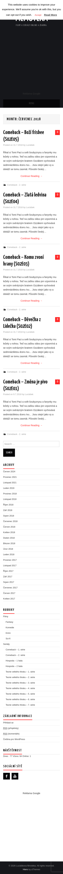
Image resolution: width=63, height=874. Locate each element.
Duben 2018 (9, 538)
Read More (50, 14)
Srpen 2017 (8, 582)
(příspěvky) (11, 728)
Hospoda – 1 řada (14, 661)
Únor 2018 (8, 549)
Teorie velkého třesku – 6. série (20, 699)
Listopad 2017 (9, 565)
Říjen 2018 (8, 505)
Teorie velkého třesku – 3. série (20, 683)
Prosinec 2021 (10, 477)
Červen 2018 (9, 527)
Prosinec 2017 (10, 560)
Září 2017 (7, 576)
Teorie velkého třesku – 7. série (20, 705)
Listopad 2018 (9, 499)
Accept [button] (38, 15)
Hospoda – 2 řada (14, 666)
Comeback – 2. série (15, 655)
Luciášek (30, 145)
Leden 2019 (8, 488)
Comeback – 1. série (15, 650)
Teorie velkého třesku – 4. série (20, 688)
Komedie (10, 627)
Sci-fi (8, 638)
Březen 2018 (9, 543)
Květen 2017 (9, 599)
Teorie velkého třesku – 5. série (20, 694)
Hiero (25, 869)
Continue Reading (32, 176)
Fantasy (9, 622)
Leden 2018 (8, 554)
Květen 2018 (9, 532)
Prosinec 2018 (10, 494)
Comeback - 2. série (16, 185)
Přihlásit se (8, 723)
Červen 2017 (9, 593)
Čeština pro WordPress (14, 739)
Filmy (5, 616)
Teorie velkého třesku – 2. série (20, 677)
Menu (31, 103)
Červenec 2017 (10, 588)
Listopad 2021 (9, 482)
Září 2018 (7, 510)
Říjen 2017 (8, 571)
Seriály (6, 644)
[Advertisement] (31, 58)
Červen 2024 (9, 471)
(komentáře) (11, 734)
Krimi (8, 633)
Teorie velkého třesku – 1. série (20, 672)
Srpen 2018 (8, 516)
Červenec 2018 (10, 521)
